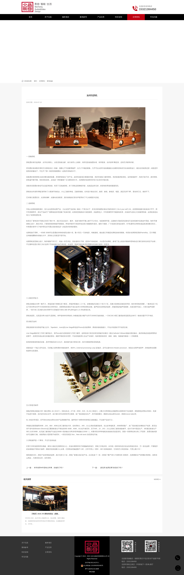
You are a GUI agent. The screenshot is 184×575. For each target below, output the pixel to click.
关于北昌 (48, 17)
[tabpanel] (92, 49)
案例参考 (83, 17)
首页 (30, 17)
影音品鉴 (50, 81)
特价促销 (118, 17)
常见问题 (153, 17)
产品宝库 (100, 17)
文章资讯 (136, 17)
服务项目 (65, 17)
